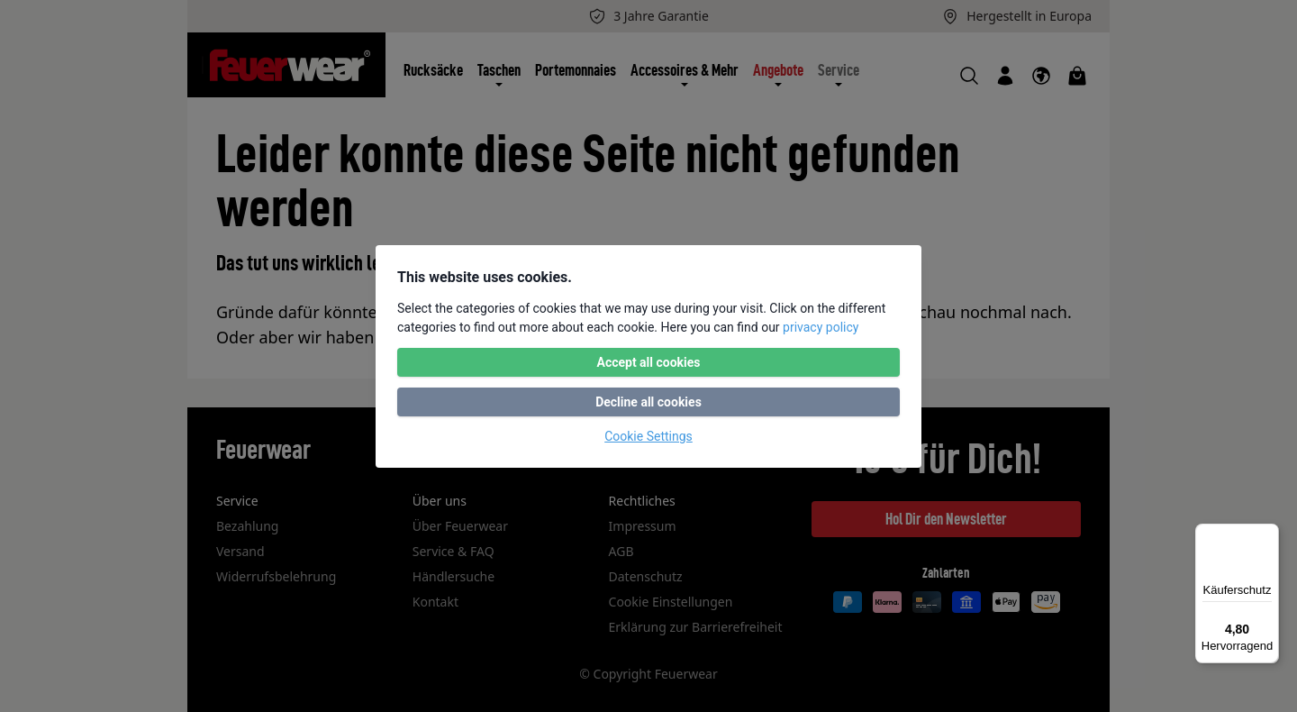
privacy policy (820, 327)
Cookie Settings (648, 436)
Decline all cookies (648, 402)
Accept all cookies (648, 362)
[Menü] (1268, 534)
